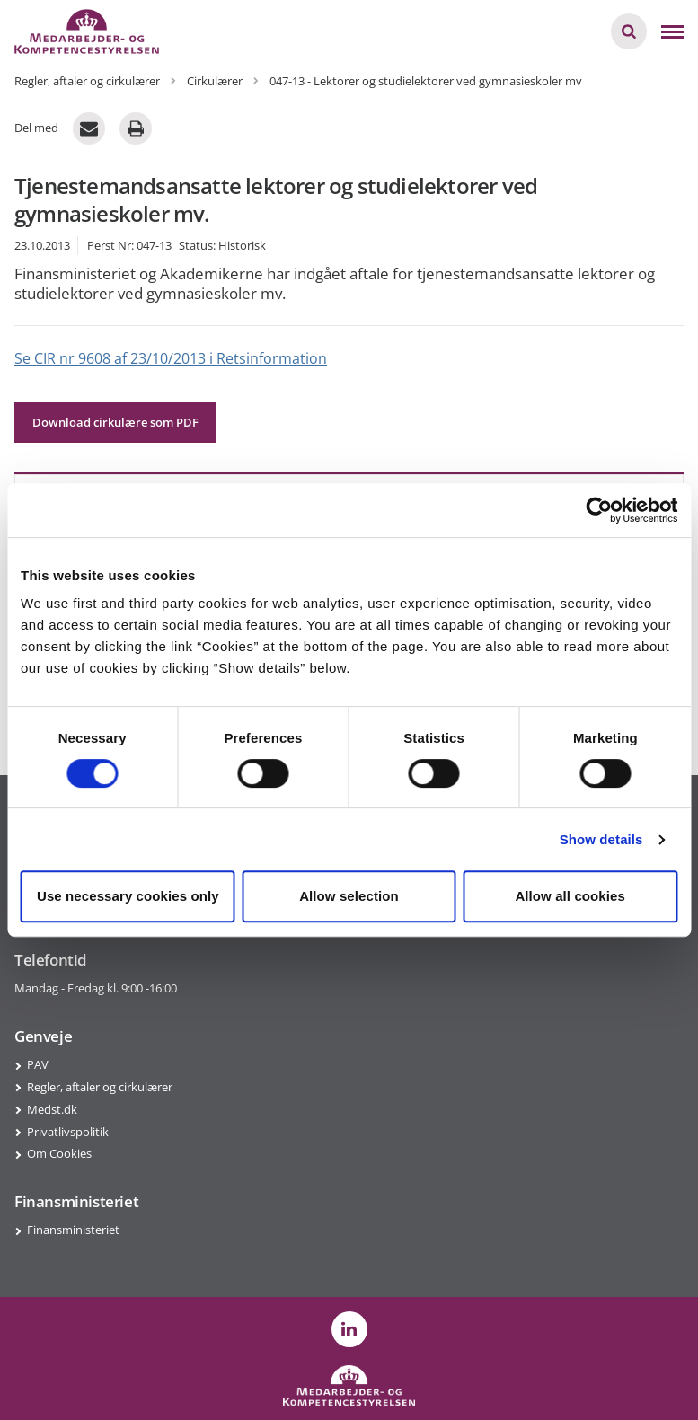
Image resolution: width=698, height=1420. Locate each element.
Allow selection (349, 896)
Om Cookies (59, 1153)
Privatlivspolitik (68, 1132)
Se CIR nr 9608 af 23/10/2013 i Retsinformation (170, 358)
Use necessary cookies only (128, 896)
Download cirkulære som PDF (115, 422)
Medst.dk (52, 1109)
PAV (38, 1064)
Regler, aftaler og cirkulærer (99, 1087)
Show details (601, 839)
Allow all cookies (570, 896)
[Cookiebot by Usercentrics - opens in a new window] (598, 510)
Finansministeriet (73, 1230)
